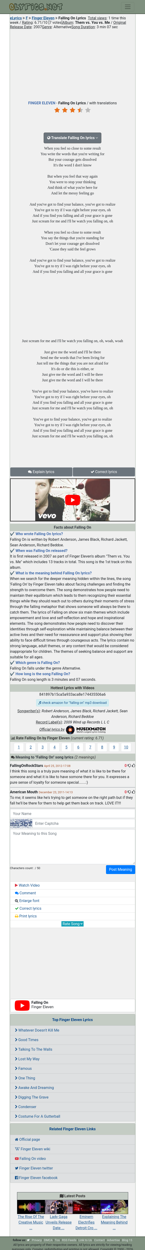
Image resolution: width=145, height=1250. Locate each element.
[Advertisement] (72, 64)
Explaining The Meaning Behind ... (114, 1217)
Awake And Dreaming (34, 1087)
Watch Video (27, 885)
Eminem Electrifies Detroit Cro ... (86, 1217)
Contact (99, 1240)
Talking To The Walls (33, 1049)
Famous (23, 1068)
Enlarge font (27, 901)
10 (126, 747)
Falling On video (30, 1158)
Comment (25, 893)
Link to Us (85, 1240)
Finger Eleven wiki (32, 1149)
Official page (27, 1139)
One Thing (25, 1078)
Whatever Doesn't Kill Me (37, 1030)
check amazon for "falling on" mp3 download (72, 703)
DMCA (48, 1240)
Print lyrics (26, 916)
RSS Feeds (69, 1240)
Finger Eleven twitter (34, 1168)
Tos (57, 1240)
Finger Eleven (43, 18)
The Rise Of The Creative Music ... (31, 1217)
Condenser (25, 1107)
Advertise (113, 1240)
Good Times (27, 1040)
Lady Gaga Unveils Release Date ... (59, 1217)
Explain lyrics (41, 472)
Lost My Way (27, 1059)
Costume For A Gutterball (37, 1116)
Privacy (37, 1240)
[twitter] (28, 1240)
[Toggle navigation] (127, 6)
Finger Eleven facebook (36, 1178)
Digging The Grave (32, 1097)
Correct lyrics (104, 472)
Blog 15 (127, 1240)
